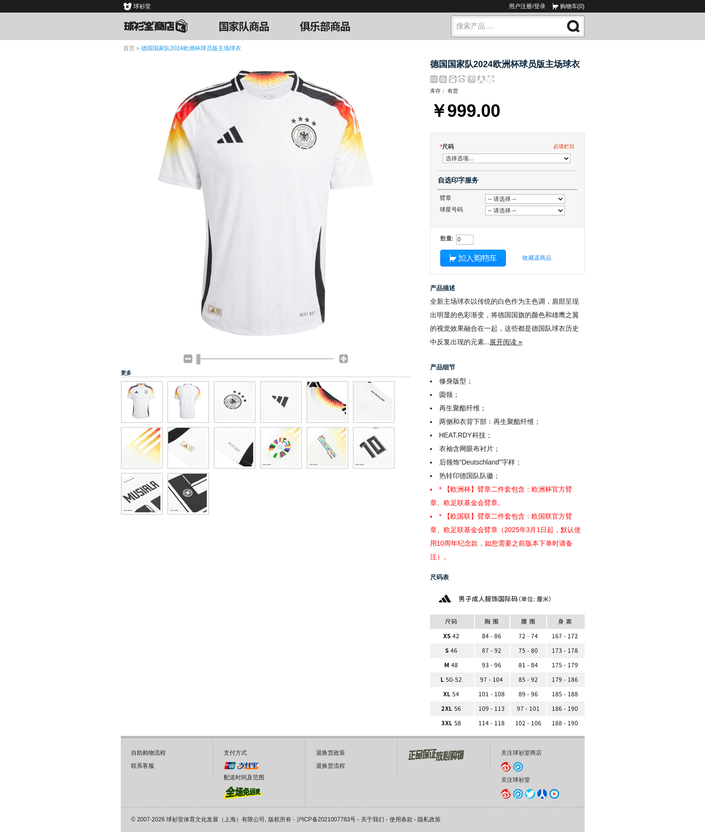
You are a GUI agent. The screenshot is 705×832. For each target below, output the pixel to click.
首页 (129, 48)
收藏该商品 (536, 257)
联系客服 (142, 765)
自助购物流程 (148, 752)
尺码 (447, 146)
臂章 (445, 198)
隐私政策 (429, 819)
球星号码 (451, 209)
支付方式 (235, 752)
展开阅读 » (505, 342)
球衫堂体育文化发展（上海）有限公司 (215, 819)
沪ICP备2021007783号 (326, 819)
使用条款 (401, 819)
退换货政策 (330, 752)
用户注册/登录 (527, 6)
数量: (447, 238)
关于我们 (372, 819)
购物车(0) (572, 6)
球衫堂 (142, 6)
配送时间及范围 (244, 777)
